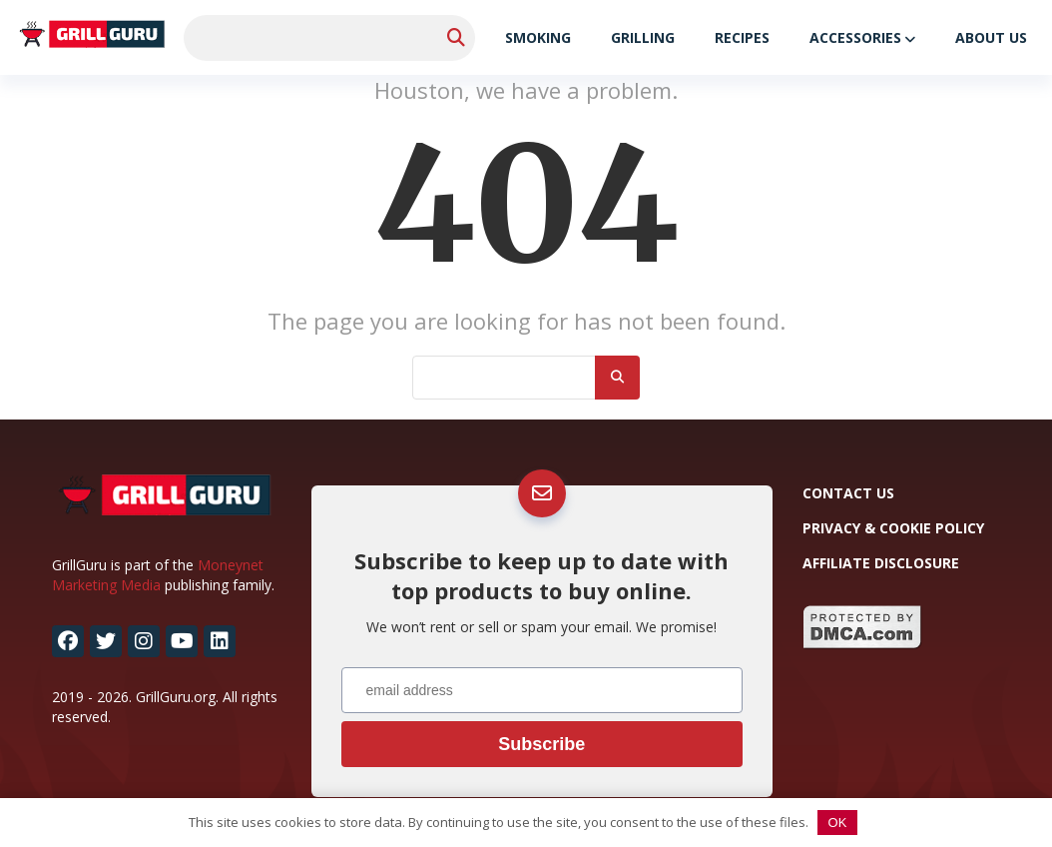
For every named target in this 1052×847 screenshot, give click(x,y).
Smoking (538, 37)
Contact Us (848, 492)
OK (837, 822)
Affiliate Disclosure (880, 562)
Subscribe (541, 744)
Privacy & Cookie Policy (893, 527)
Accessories (855, 37)
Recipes (742, 37)
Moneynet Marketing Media (157, 574)
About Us (991, 37)
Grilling (643, 37)
